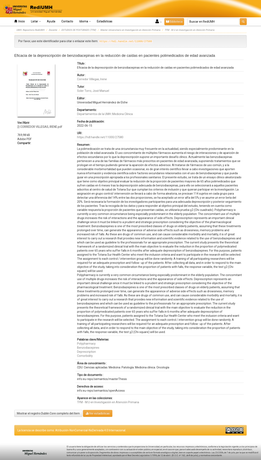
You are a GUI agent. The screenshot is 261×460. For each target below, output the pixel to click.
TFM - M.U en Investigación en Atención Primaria (189, 30)
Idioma (85, 21)
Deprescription (86, 351)
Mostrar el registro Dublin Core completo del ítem (48, 413)
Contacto (67, 21)
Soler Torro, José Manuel (93, 90)
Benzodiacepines (88, 347)
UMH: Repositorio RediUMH (30, 30)
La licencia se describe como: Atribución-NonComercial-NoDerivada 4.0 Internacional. (72, 430)
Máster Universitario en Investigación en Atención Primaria (130, 30)
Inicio (19, 21)
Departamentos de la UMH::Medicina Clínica (105, 114)
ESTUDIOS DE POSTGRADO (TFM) (78, 30)
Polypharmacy (86, 343)
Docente (53, 30)
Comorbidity (85, 355)
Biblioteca (174, 21)
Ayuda (51, 21)
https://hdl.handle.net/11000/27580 (100, 137)
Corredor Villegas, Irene (92, 79)
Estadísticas (104, 21)
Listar (36, 21)
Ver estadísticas (98, 413)
